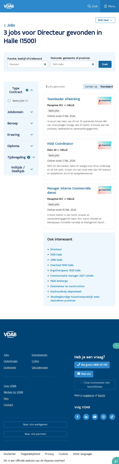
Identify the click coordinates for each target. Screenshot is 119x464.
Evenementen (39, 355)
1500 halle (56, 254)
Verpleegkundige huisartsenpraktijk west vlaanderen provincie (75, 298)
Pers (6, 398)
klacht (101, 395)
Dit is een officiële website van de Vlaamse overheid (34, 460)
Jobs (9, 25)
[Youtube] (95, 417)
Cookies (63, 454)
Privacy (49, 454)
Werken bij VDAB (13, 392)
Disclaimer (10, 454)
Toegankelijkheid (30, 454)
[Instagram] (103, 417)
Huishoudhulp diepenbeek (65, 291)
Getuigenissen (40, 367)
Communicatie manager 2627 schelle (71, 275)
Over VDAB (10, 386)
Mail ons (86, 374)
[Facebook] (77, 417)
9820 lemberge (59, 280)
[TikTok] (112, 417)
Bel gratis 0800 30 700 (94, 364)
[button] (116, 346)
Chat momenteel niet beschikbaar (97, 384)
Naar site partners (35, 434)
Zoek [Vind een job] (105, 64)
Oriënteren (10, 367)
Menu (111, 6)
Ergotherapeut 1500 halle (65, 270)
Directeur (56, 249)
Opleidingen (11, 361)
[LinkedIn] (86, 417)
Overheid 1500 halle (61, 265)
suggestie (88, 395)
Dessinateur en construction (67, 286)
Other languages (82, 454)
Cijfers (35, 361)
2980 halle (56, 259)
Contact (8, 404)
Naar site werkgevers (35, 424)
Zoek (95, 6)
